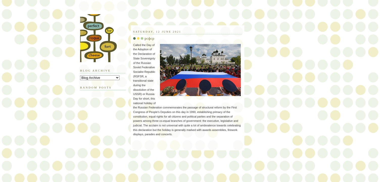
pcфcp (149, 38)
